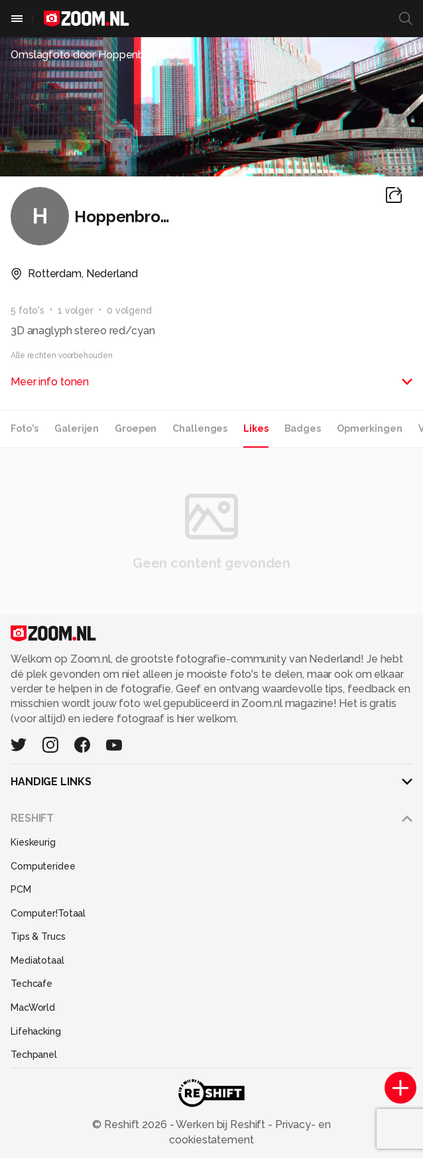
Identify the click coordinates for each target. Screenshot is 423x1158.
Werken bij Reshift (221, 1124)
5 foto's (27, 310)
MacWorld (33, 1007)
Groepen (135, 428)
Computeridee (43, 866)
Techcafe (31, 983)
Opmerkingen (369, 428)
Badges (302, 428)
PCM (21, 889)
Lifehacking (36, 1031)
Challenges (199, 428)
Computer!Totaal (48, 913)
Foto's (24, 428)
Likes (255, 428)
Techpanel (34, 1054)
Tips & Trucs (38, 936)
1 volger (75, 310)
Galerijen (76, 428)
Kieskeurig (33, 842)
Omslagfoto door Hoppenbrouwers (97, 54)
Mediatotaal (37, 960)
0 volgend (129, 310)
